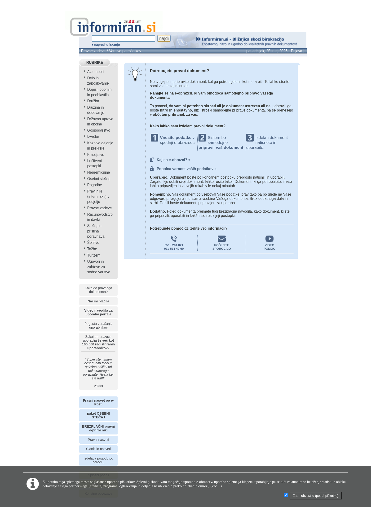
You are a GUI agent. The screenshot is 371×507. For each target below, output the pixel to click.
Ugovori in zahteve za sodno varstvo (98, 266)
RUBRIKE (94, 62)
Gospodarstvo (98, 130)
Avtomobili (95, 72)
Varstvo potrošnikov (125, 51)
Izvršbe (93, 137)
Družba (93, 101)
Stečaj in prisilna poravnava (96, 231)
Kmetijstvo (95, 155)
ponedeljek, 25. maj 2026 (266, 51)
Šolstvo (93, 243)
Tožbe (92, 249)
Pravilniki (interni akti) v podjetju (98, 196)
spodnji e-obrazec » (178, 142)
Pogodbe (94, 185)
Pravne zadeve (93, 51)
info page (14, 3)
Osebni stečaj (98, 179)
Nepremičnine (98, 172)
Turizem (94, 255)
